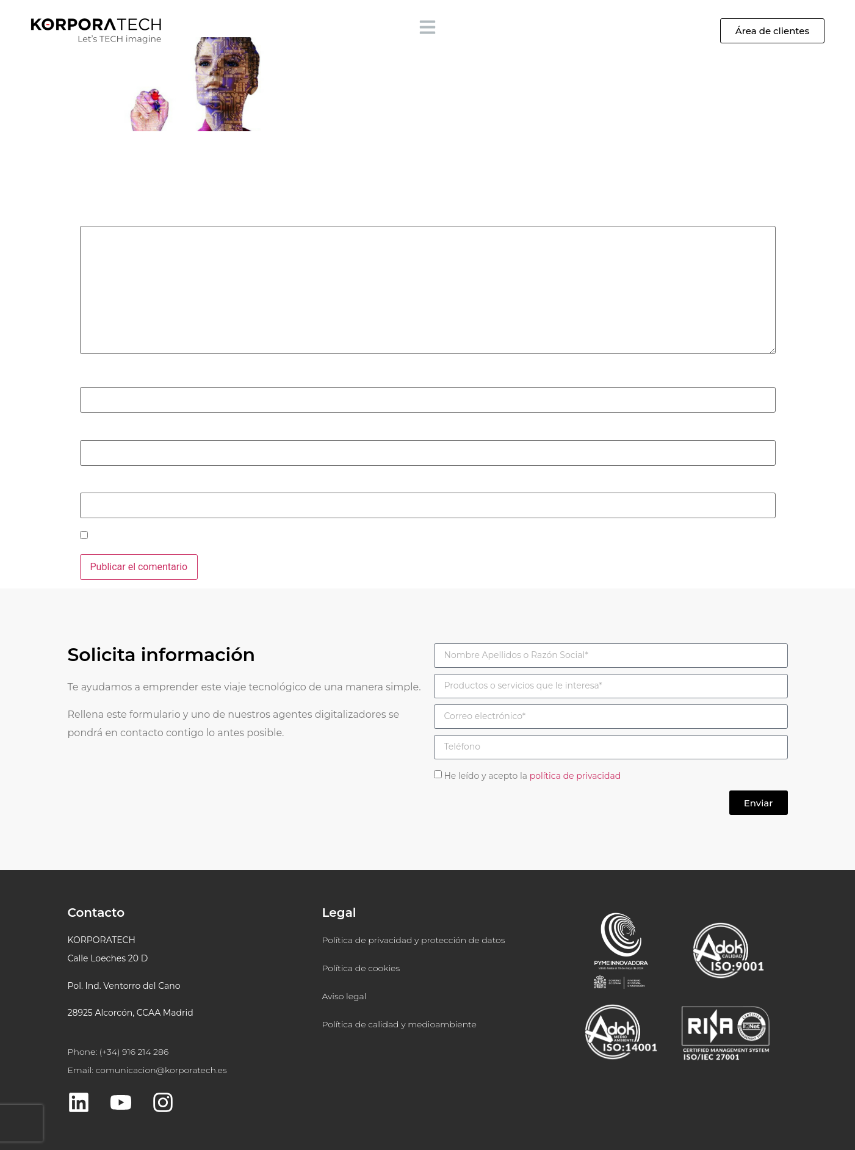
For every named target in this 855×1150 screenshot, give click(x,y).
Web (89, 484)
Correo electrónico (123, 431)
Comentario (108, 217)
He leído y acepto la (532, 775)
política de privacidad (575, 775)
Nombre (100, 378)
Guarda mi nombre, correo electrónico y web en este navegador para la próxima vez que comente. (300, 536)
